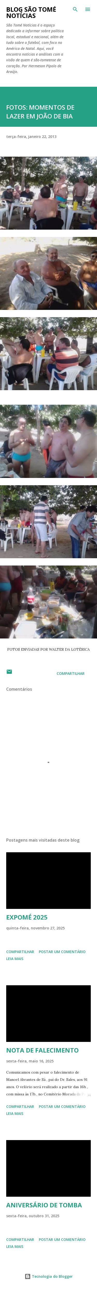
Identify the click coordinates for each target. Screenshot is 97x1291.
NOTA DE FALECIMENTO (42, 1050)
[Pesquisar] (75, 9)
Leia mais (14, 958)
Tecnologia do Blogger (49, 1276)
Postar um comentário (62, 951)
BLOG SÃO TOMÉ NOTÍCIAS (31, 12)
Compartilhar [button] (71, 673)
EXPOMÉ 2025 (27, 917)
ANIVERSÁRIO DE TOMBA (44, 1205)
